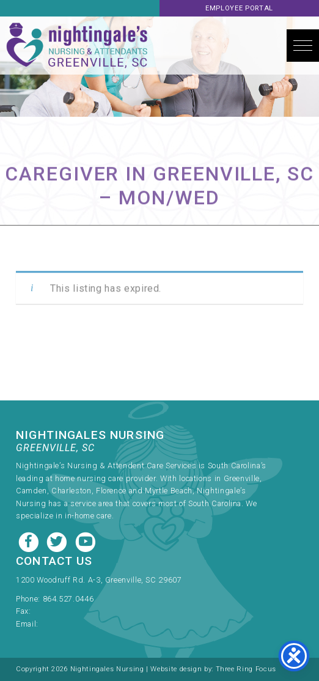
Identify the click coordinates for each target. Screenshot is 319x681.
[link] (145, 595)
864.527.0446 (68, 598)
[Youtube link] (85, 541)
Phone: (29, 598)
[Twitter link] (58, 541)
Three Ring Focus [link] (246, 669)
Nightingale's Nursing (77, 45)
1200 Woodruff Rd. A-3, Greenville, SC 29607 (99, 579)
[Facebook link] (30, 541)
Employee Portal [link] (239, 8)
